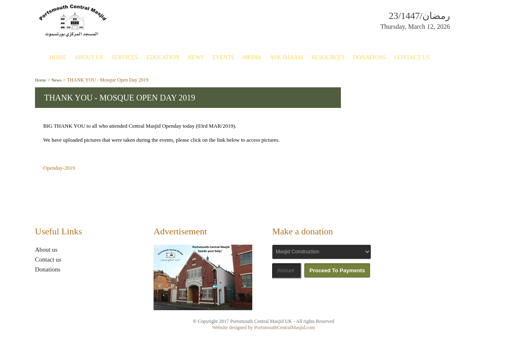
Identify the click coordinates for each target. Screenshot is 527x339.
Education (163, 57)
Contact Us (411, 57)
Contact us (48, 259)
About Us (89, 57)
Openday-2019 (59, 168)
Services (125, 57)
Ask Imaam (286, 57)
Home (57, 57)
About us (46, 249)
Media (252, 57)
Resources (328, 57)
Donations (369, 57)
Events (223, 57)
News (196, 57)
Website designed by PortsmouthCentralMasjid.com (263, 327)
